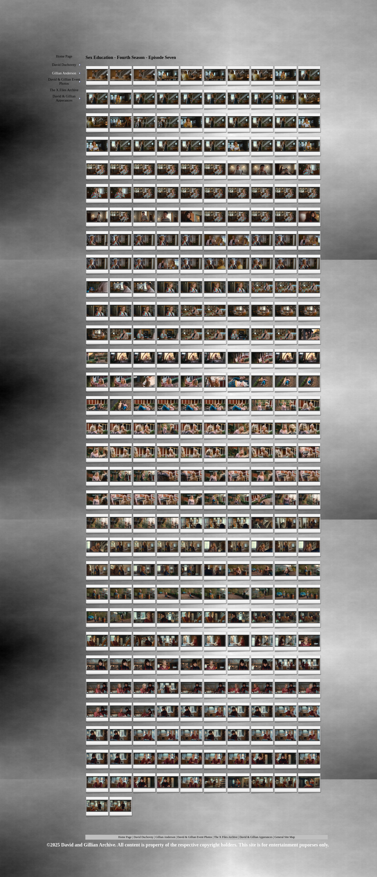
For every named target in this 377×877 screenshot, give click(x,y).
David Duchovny (143, 837)
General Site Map (285, 837)
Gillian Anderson (165, 837)
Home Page (125, 837)
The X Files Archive (226, 837)
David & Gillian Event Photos (194, 837)
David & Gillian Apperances (255, 837)
